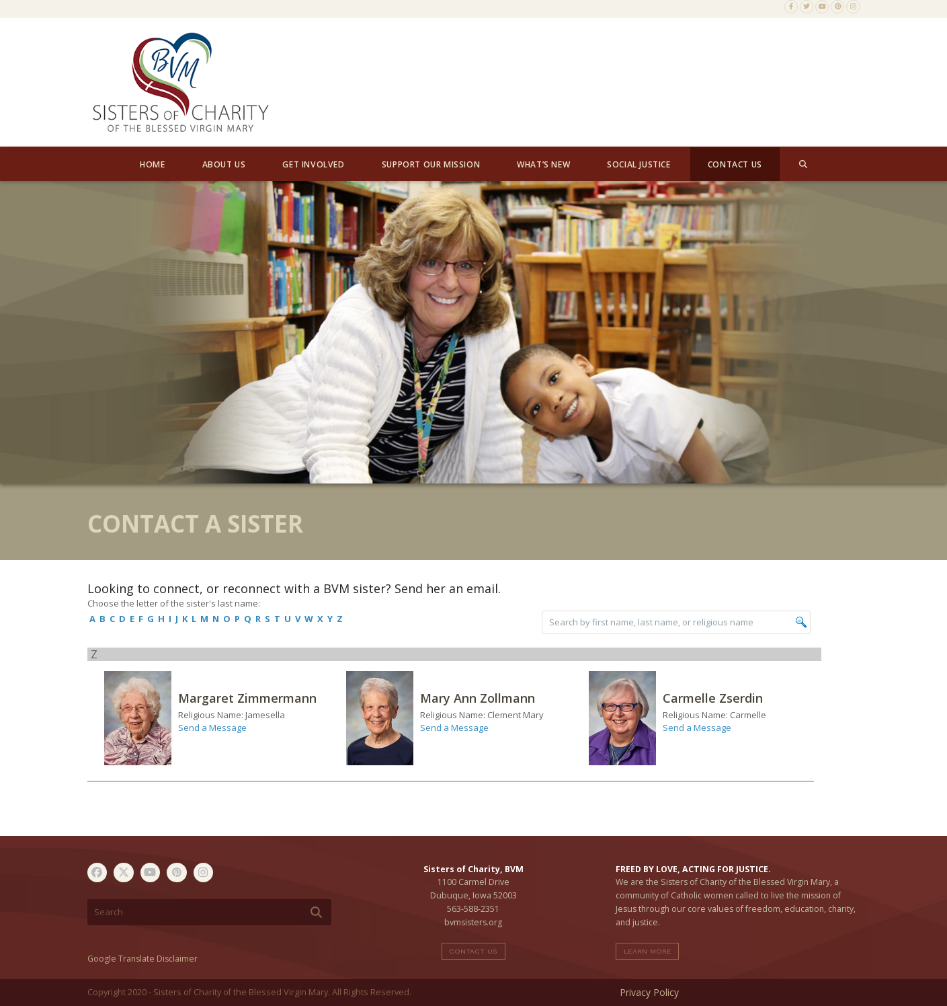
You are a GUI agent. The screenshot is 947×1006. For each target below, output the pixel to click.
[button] (803, 164)
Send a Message (212, 728)
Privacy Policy (649, 992)
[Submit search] (316, 912)
